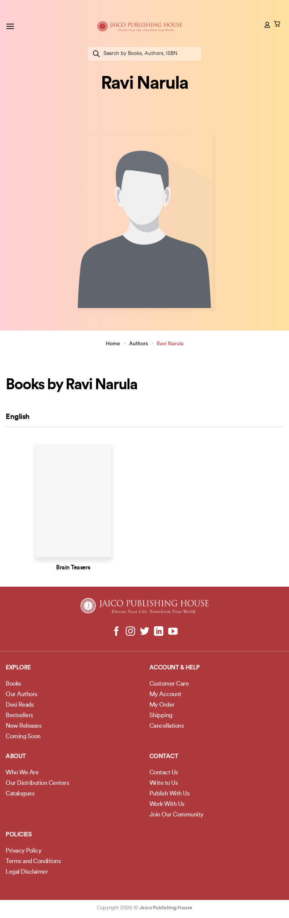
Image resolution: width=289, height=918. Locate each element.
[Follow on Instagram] (130, 632)
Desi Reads (19, 705)
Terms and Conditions (33, 862)
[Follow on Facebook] (116, 632)
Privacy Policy (23, 851)
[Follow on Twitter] (144, 632)
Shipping (160, 716)
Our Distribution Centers (37, 783)
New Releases (23, 726)
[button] (10, 26)
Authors (138, 344)
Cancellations (166, 726)
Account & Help (174, 668)
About (16, 757)
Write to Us (163, 783)
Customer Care (169, 684)
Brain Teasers (73, 568)
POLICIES (19, 835)
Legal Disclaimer (27, 872)
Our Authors (21, 695)
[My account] (268, 25)
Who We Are (22, 773)
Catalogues (20, 794)
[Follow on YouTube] (172, 632)
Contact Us (163, 773)
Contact (163, 757)
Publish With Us (169, 794)
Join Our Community (176, 815)
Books (13, 684)
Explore (18, 668)
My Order (162, 705)
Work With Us (166, 804)
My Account (165, 695)
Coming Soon (23, 737)
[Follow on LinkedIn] (158, 632)
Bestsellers (19, 716)
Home (113, 344)
